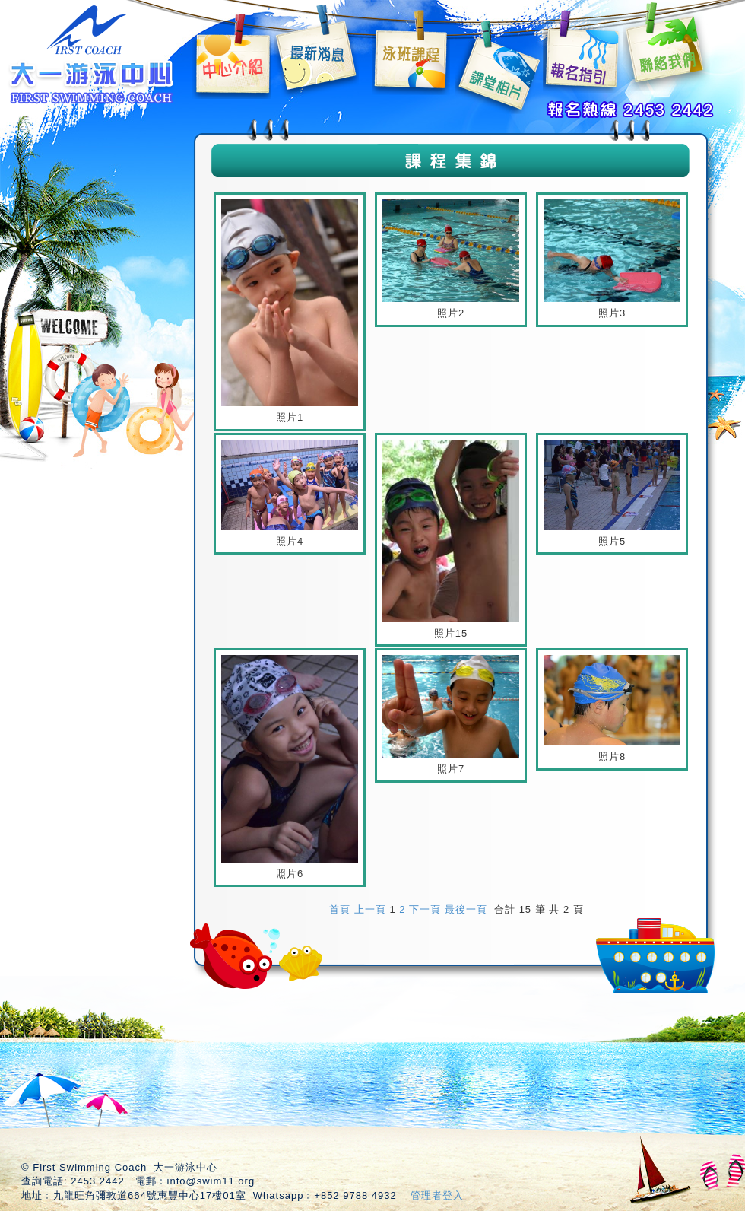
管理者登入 (437, 1195)
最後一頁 (466, 909)
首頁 (339, 909)
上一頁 (370, 909)
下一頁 (425, 909)
